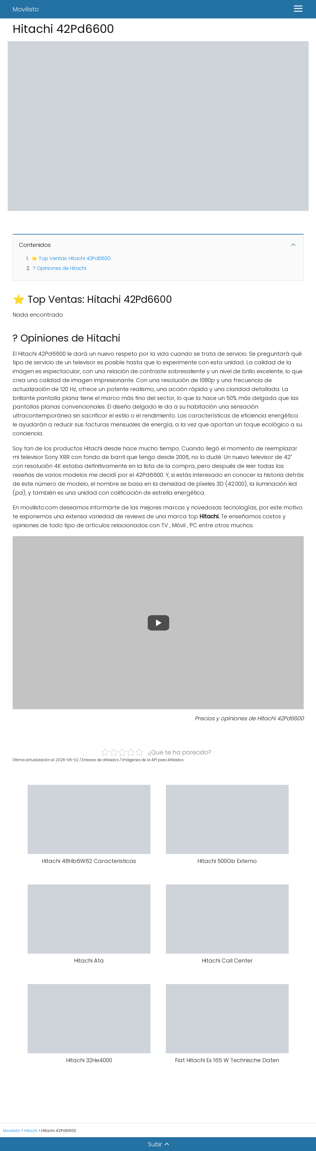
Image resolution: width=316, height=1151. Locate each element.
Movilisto (26, 9)
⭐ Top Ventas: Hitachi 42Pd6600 (71, 258)
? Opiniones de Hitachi (59, 268)
